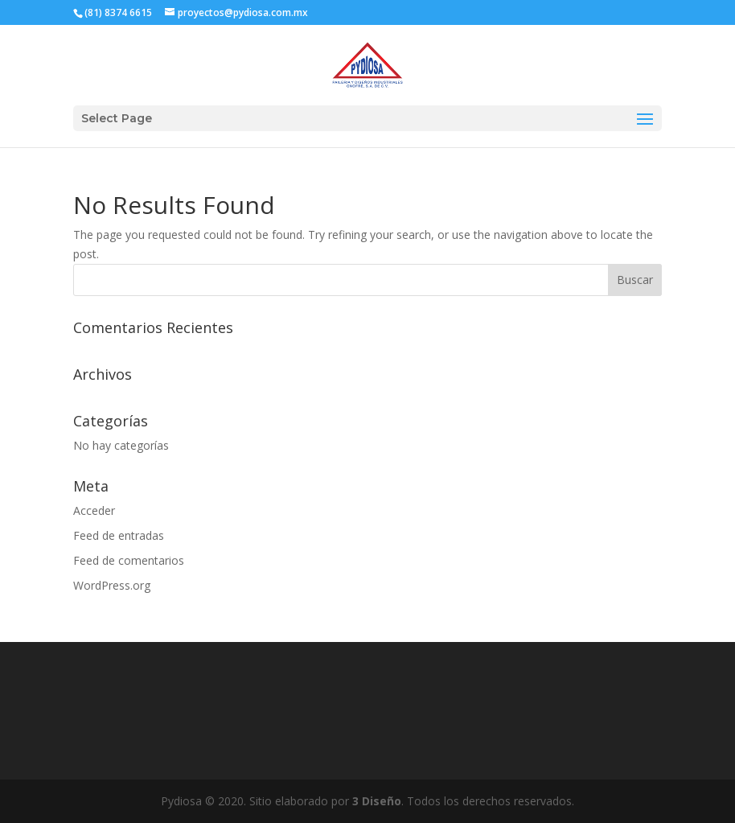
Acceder (94, 510)
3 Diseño (376, 801)
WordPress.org (111, 585)
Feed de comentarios (128, 560)
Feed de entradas (118, 535)
